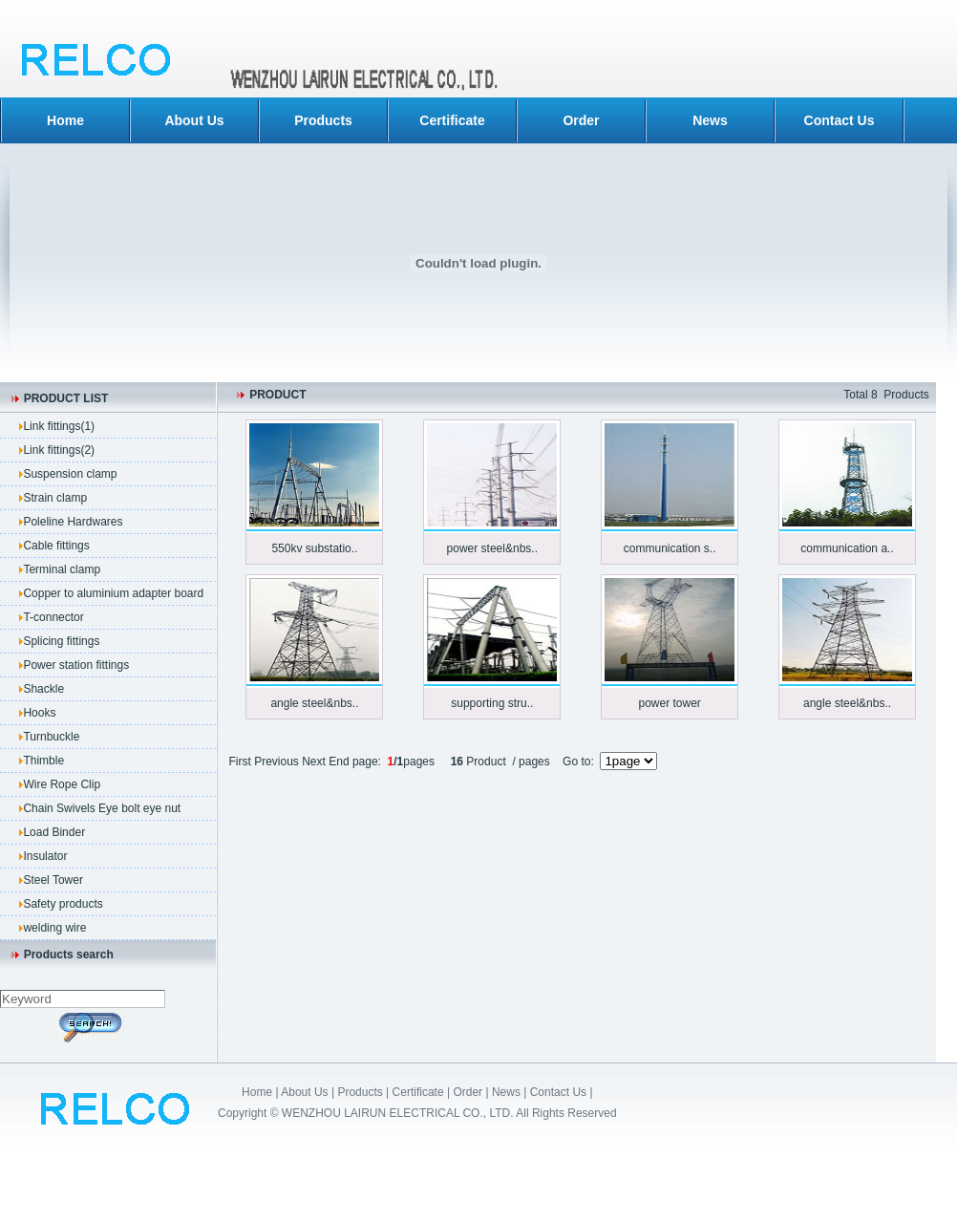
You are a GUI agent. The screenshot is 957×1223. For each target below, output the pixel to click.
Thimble (43, 760)
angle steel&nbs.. (314, 703)
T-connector (53, 617)
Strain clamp (55, 497)
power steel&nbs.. (492, 548)
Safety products (62, 904)
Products (323, 120)
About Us (193, 120)
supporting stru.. (492, 703)
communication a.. (846, 548)
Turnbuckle (51, 736)
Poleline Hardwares (72, 521)
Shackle (43, 689)
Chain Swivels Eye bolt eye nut (102, 808)
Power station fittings (76, 665)
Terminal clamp (61, 569)
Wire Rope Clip (61, 784)
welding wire (54, 927)
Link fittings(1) (59, 426)
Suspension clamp (70, 474)
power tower (669, 703)
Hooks (39, 712)
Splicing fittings (61, 641)
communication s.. (670, 548)
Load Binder (54, 832)
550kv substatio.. (314, 548)
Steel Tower (52, 880)
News (710, 120)
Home (65, 120)
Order (581, 120)
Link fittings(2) (59, 450)
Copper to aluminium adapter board (113, 593)
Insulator (45, 856)
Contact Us (839, 120)
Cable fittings (56, 545)
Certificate (451, 120)
